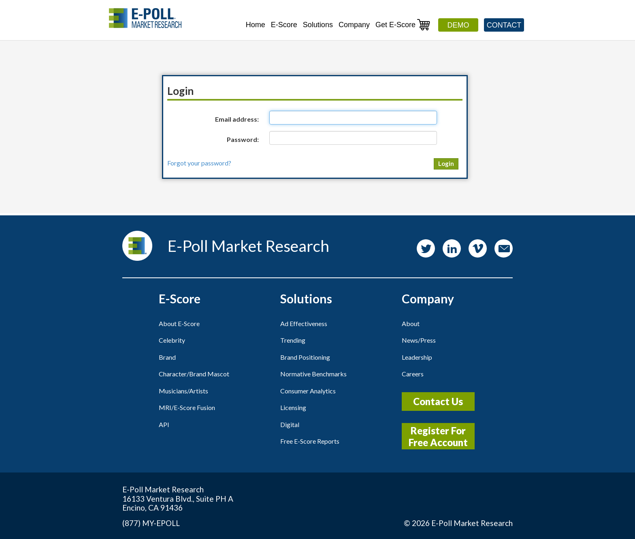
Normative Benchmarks (313, 374)
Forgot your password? (199, 163)
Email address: (237, 119)
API (164, 424)
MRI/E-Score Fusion (187, 407)
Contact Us (438, 401)
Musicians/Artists (183, 391)
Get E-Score (402, 24)
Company (354, 25)
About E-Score (179, 323)
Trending (292, 340)
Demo (458, 25)
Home (255, 25)
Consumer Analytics (308, 391)
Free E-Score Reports (309, 441)
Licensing (293, 407)
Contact (504, 25)
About (411, 323)
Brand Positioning (305, 357)
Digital (289, 424)
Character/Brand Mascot (194, 374)
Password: (243, 139)
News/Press (419, 340)
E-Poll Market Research (472, 523)
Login (446, 163)
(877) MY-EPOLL (151, 523)
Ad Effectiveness (303, 323)
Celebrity (172, 340)
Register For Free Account (438, 436)
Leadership (417, 357)
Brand (167, 357)
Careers (413, 374)
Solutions (318, 25)
